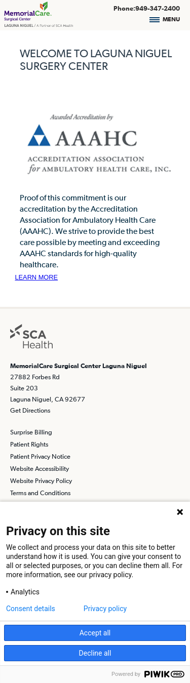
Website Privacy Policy (41, 481)
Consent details (30, 609)
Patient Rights (29, 444)
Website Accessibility (39, 468)
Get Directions (30, 410)
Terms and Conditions (40, 493)
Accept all (95, 633)
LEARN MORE (36, 277)
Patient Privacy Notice (40, 456)
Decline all (95, 653)
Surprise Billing (31, 432)
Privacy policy (105, 609)
